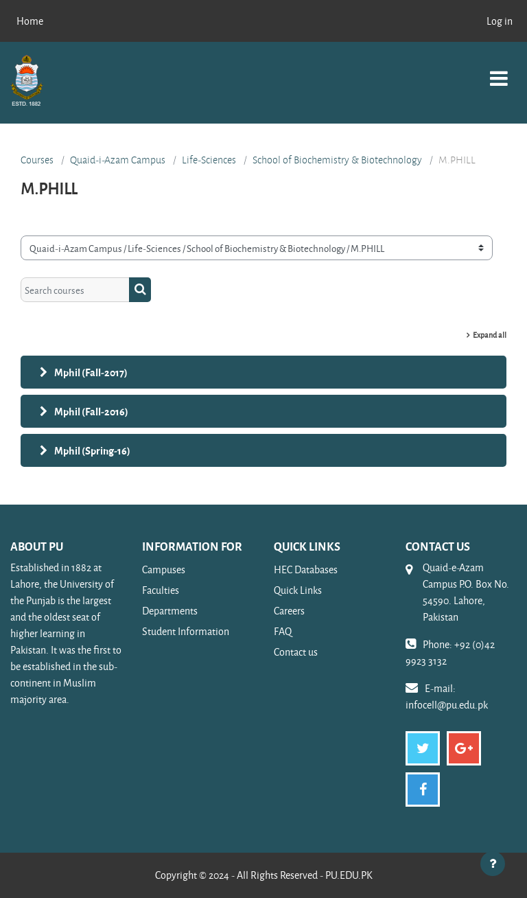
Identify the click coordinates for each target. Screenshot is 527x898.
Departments (170, 610)
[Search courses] (75, 289)
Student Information (185, 631)
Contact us (296, 652)
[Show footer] (492, 863)
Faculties (160, 590)
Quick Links (298, 590)
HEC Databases (306, 569)
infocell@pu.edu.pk (447, 705)
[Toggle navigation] (499, 71)
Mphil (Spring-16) (92, 450)
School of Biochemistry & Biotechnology (337, 160)
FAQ (283, 631)
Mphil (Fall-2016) (91, 411)
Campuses (163, 569)
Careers (289, 610)
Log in (500, 21)
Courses (37, 160)
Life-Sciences (209, 160)
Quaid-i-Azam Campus (117, 160)
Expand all (489, 335)
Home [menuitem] (29, 21)
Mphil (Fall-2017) (91, 372)
